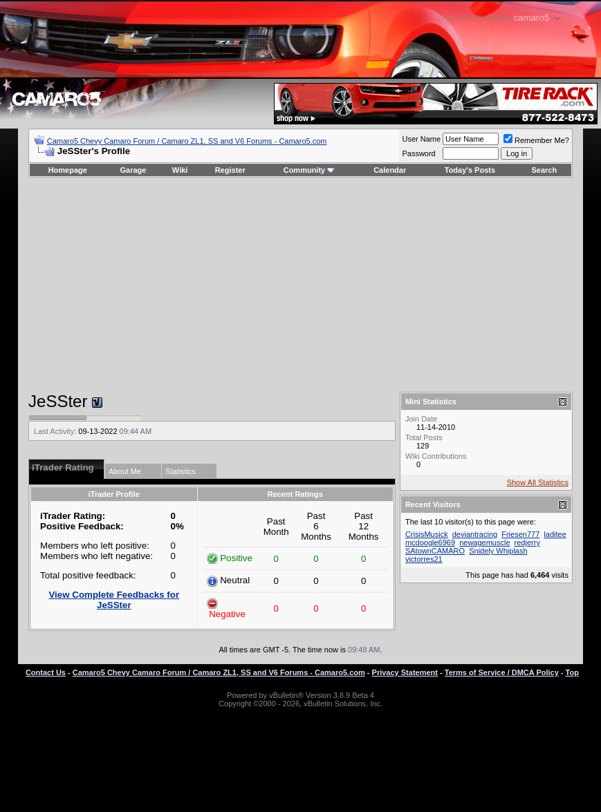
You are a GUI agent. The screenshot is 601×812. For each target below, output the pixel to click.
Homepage (67, 170)
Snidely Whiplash (498, 551)
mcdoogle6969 (430, 542)
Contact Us (46, 672)
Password (418, 153)
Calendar (389, 170)
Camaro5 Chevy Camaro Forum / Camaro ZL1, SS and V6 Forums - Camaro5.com (187, 141)
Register (230, 170)
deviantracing (474, 534)
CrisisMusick (426, 534)
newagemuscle (484, 542)
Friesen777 (520, 534)
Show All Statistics (537, 482)
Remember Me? (536, 140)
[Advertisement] (300, 284)
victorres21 (424, 559)
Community (309, 170)
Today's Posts (470, 170)
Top (572, 672)
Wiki (180, 170)
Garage (133, 170)
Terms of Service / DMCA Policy (502, 672)
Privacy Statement (405, 672)
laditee (555, 534)
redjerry (527, 542)
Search (544, 170)
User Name (421, 139)
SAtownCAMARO (435, 551)
